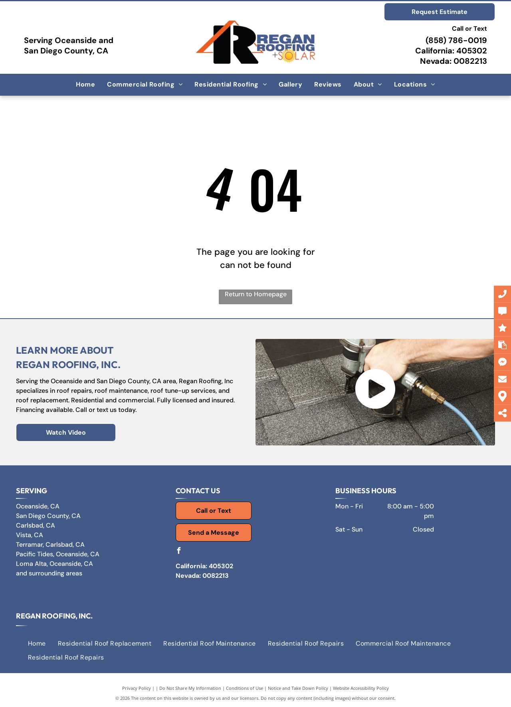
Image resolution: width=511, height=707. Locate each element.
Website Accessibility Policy (361, 688)
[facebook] (179, 552)
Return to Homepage (256, 294)
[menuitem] (85, 84)
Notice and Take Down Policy (298, 688)
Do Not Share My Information (190, 688)
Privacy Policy (136, 688)
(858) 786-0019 (456, 40)
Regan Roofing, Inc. (54, 615)
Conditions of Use (244, 688)
